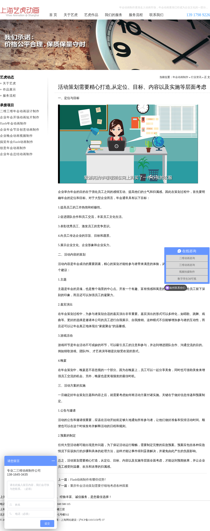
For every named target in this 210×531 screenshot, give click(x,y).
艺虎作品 (91, 15)
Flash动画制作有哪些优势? (88, 479)
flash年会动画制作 (13, 123)
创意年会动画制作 (13, 148)
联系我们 (156, 15)
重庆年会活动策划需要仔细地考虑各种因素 (99, 485)
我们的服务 (113, 15)
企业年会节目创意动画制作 (19, 129)
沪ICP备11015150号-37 (92, 519)
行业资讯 (196, 77)
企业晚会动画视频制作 (16, 135)
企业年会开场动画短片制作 (19, 117)
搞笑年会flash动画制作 (16, 142)
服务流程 (136, 15)
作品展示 (9, 89)
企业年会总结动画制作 (16, 154)
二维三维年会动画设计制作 (19, 111)
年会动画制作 (20, 12)
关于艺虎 (71, 15)
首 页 (53, 15)
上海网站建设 (69, 519)
